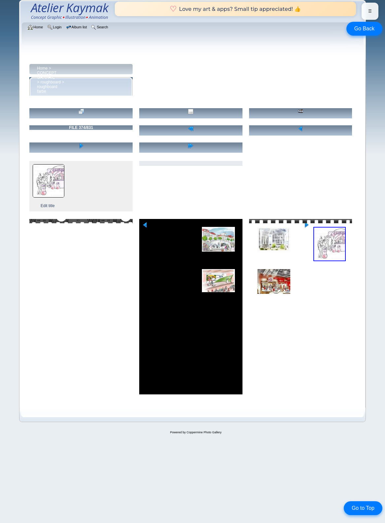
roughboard (51, 82)
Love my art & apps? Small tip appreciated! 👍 (235, 9)
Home (42, 68)
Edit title (48, 205)
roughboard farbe (47, 89)
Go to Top (363, 508)
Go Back (364, 28)
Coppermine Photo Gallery (203, 432)
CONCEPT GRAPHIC (46, 75)
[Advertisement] (191, 348)
